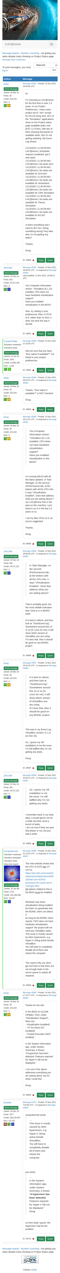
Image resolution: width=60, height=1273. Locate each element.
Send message (11, 89)
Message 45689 (29, 775)
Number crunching (30, 53)
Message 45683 (29, 341)
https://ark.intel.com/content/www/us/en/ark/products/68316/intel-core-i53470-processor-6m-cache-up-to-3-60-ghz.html (39, 879)
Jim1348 (8, 267)
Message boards (10, 53)
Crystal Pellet (10, 341)
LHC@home (13, 44)
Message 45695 (29, 992)
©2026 (30, 1270)
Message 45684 (29, 377)
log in (5, 70)
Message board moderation (14, 60)
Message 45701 (29, 1102)
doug (6, 84)
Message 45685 (29, 417)
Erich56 (7, 1102)
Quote (50, 260)
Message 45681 (29, 267)
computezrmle (11, 851)
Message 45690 (29, 851)
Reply (41, 260)
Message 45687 (29, 663)
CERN (33, 1270)
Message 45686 (29, 551)
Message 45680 (29, 83)
